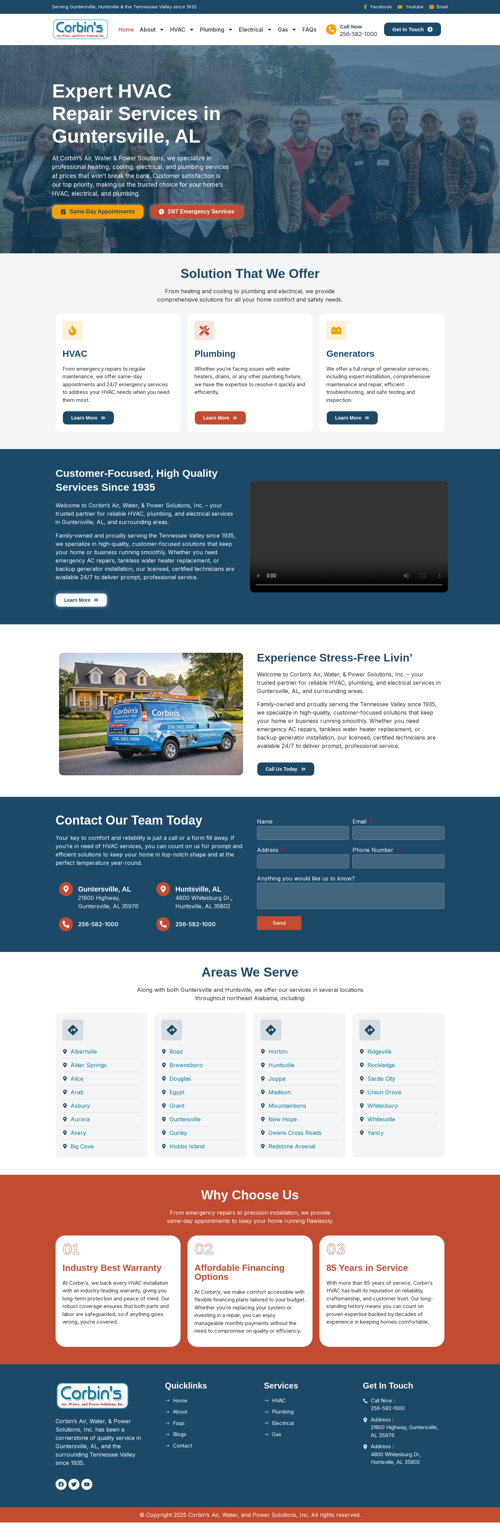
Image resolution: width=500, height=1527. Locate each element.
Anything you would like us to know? (306, 883)
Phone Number (373, 854)
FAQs (309, 29)
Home (126, 29)
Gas (287, 29)
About (152, 29)
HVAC (182, 29)
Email (360, 826)
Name (265, 826)
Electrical (255, 29)
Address (268, 854)
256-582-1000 (98, 928)
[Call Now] (331, 29)
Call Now (351, 26)
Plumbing (216, 29)
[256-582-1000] (66, 929)
